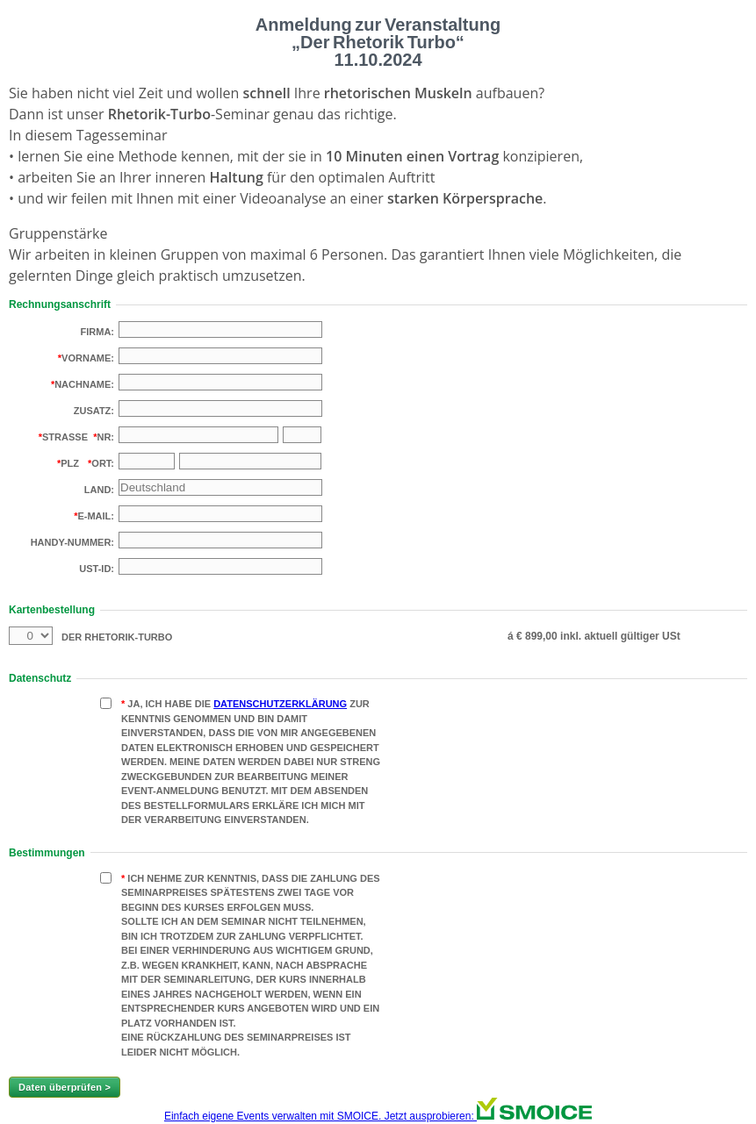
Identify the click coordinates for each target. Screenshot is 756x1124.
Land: (99, 489)
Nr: (105, 437)
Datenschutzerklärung (280, 703)
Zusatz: (94, 410)
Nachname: (84, 384)
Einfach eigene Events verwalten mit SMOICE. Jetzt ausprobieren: (378, 1116)
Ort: (102, 463)
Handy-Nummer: (72, 542)
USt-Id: (96, 568)
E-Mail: (95, 516)
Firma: (98, 331)
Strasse (65, 437)
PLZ (70, 463)
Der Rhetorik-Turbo (116, 637)
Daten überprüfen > (64, 1087)
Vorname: (87, 358)
